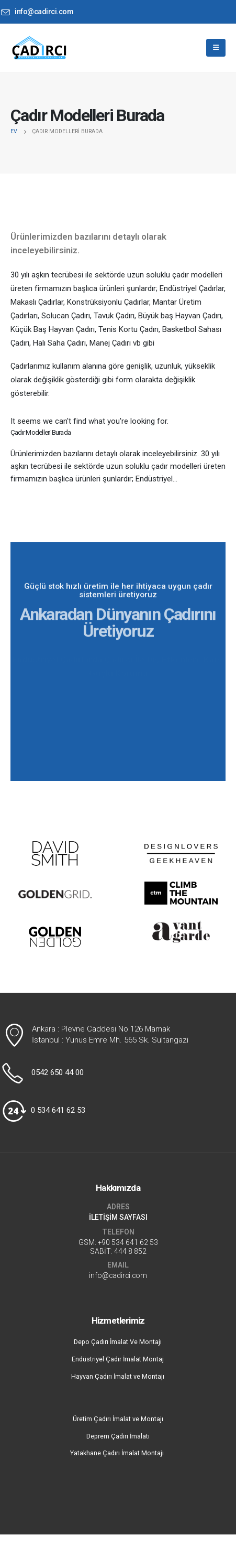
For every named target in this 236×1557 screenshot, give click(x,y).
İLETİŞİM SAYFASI (118, 1217)
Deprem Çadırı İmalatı (118, 1436)
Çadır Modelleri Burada (40, 432)
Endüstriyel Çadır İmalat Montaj (118, 1359)
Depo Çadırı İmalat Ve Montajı (118, 1342)
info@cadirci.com (118, 1275)
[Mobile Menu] (216, 48)
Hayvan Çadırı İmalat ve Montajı (117, 1376)
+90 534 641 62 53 (128, 1242)
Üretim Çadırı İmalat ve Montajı (118, 1419)
